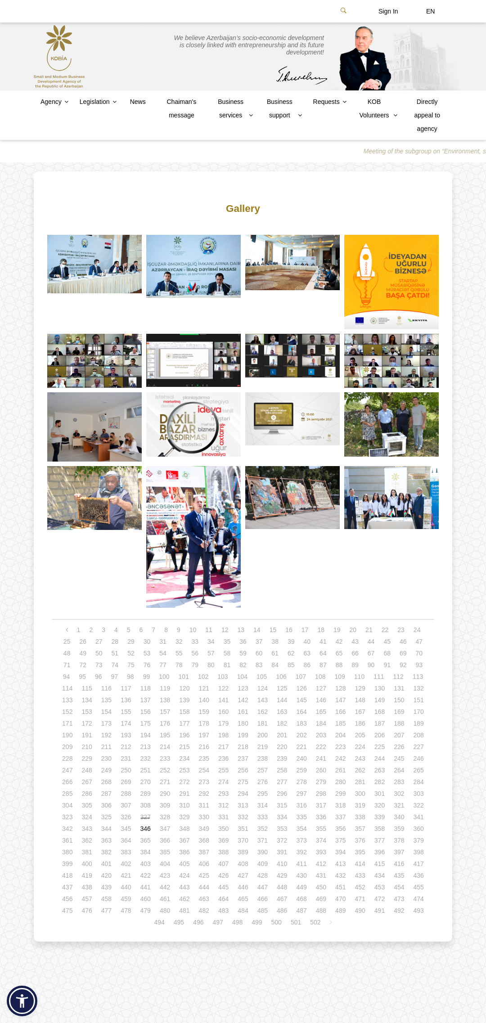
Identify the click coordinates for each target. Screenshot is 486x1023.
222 (321, 746)
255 (223, 770)
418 (67, 875)
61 (275, 653)
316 (301, 805)
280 (340, 781)
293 (223, 793)
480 (165, 910)
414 (360, 863)
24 (417, 629)
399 (67, 863)
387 (204, 852)
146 (321, 700)
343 (86, 828)
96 (98, 676)
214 (165, 746)
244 (379, 758)
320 (379, 805)
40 (307, 641)
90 (371, 665)
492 (399, 910)
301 (379, 793)
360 (419, 828)
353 (282, 828)
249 (106, 770)
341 (419, 817)
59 (243, 653)
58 (227, 653)
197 (204, 735)
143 (262, 700)
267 (86, 781)
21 (369, 629)
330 (204, 817)
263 (379, 770)
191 (86, 735)
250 (126, 770)
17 (305, 629)
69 (403, 653)
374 (321, 840)
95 (82, 676)
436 (419, 875)
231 (126, 758)
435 (399, 875)
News (138, 101)
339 (379, 817)
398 (419, 852)
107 (301, 676)
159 (204, 711)
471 (360, 898)
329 (184, 817)
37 (259, 641)
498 (237, 922)
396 (379, 852)
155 (126, 711)
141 (223, 700)
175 (145, 723)
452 (360, 887)
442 (165, 887)
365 (145, 840)
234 (184, 758)
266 (67, 781)
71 (67, 665)
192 (106, 735)
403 (145, 863)
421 (126, 875)
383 (126, 852)
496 (198, 922)
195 (165, 735)
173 (106, 723)
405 (184, 863)
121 (204, 688)
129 (360, 688)
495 (179, 922)
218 (243, 746)
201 (282, 735)
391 (282, 852)
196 (184, 735)
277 (282, 781)
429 (282, 875)
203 (321, 735)
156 (145, 711)
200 (262, 735)
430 (301, 875)
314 (262, 805)
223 (340, 746)
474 (419, 898)
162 (262, 711)
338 (360, 817)
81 (227, 665)
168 (379, 711)
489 (340, 910)
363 (106, 840)
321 (399, 805)
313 (243, 805)
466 (262, 898)
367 (184, 840)
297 (301, 793)
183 (301, 723)
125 (282, 688)
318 (340, 805)
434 (379, 875)
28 (115, 641)
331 (223, 817)
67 (371, 653)
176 (165, 723)
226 (399, 746)
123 (243, 688)
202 (301, 735)
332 (243, 817)
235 (204, 758)
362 (86, 840)
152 (67, 711)
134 (86, 700)
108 (320, 676)
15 (273, 629)
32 (179, 641)
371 (262, 840)
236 (223, 758)
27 (99, 641)
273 (204, 781)
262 (360, 770)
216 (204, 746)
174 (126, 723)
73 (99, 665)
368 (204, 840)
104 (242, 676)
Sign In (388, 11)
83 (259, 665)
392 (301, 852)
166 (340, 711)
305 (86, 805)
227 (419, 746)
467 (282, 898)
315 (282, 805)
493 (419, 910)
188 (399, 723)
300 (360, 793)
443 (184, 887)
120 (184, 688)
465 (243, 898)
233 (165, 758)
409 (262, 863)
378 (399, 840)
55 (179, 653)
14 (257, 629)
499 (257, 922)
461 (165, 898)
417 (419, 863)
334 (282, 817)
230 (106, 758)
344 (106, 828)
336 (321, 817)
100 (164, 676)
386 (184, 852)
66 (355, 653)
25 (67, 641)
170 (419, 711)
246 (419, 758)
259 (301, 770)
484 (243, 910)
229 (86, 758)
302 (399, 793)
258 (282, 770)
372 (282, 840)
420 (106, 875)
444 (204, 887)
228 (67, 758)
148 (360, 700)
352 (262, 828)
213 (145, 746)
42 (339, 641)
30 (147, 641)
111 (379, 676)
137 (145, 700)
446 (243, 887)
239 (282, 758)
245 (399, 758)
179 (223, 723)
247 (67, 770)
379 (419, 840)
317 (321, 805)
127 (321, 688)
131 (399, 688)
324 (86, 817)
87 (323, 665)
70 (419, 653)
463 (204, 898)
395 (360, 852)
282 (379, 781)
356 (340, 828)
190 (67, 735)
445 (223, 887)
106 (281, 676)
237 (243, 758)
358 (379, 828)
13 (240, 629)
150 (399, 700)
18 (320, 629)
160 (223, 711)
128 (340, 688)
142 (243, 700)
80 (211, 665)
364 (126, 840)
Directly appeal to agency (427, 115)
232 (145, 758)
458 (106, 898)
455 (419, 887)
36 (243, 641)
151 (419, 700)
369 (223, 840)
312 (223, 805)
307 (126, 805)
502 (315, 922)
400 (86, 863)
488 (321, 910)
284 (419, 781)
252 (165, 770)
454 (399, 887)
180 (243, 723)
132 (419, 688)
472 (379, 898)
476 (86, 910)
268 (106, 781)
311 (204, 805)
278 (301, 781)
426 (223, 875)
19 (337, 629)
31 (162, 641)
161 (243, 711)
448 (282, 887)
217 (223, 746)
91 (387, 665)
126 (301, 688)
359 (399, 828)
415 (379, 863)
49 (82, 653)
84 (275, 665)
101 (184, 676)
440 (126, 887)
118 (145, 688)
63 (307, 653)
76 (147, 665)
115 (86, 688)
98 (130, 676)
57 (211, 653)
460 (145, 898)
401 (106, 863)
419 (86, 875)
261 (340, 770)
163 (282, 711)
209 (67, 746)
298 (321, 793)
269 (126, 781)
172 (86, 723)
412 (321, 863)
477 (106, 910)
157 (165, 711)
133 (67, 700)
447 (262, 887)
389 (243, 852)
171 (67, 723)
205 (360, 735)
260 (321, 770)
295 (262, 793)
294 (243, 793)
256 (243, 770)
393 (321, 852)
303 (419, 793)
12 (225, 629)
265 (419, 770)
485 (262, 910)
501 (296, 922)
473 (399, 898)
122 (223, 688)
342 (67, 828)
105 (261, 676)
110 (359, 676)
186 (360, 723)
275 (243, 781)
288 (126, 793)
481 (184, 910)
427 (243, 875)
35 (227, 641)
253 (184, 770)
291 (184, 793)
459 (126, 898)
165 (321, 711)
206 (379, 735)
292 (204, 793)
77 (162, 665)
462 (184, 898)
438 (86, 887)
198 (223, 735)
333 (262, 817)
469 (321, 898)
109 (339, 676)
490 (360, 910)
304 (67, 805)
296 (282, 793)
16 (288, 629)
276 (262, 781)
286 (86, 793)
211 (106, 746)
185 (340, 723)
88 (339, 665)
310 (184, 805)
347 (165, 828)
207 (399, 735)
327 (145, 817)
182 (282, 723)
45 (387, 641)
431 (321, 875)
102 (203, 676)
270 (145, 781)
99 (146, 676)
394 (340, 852)
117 (126, 688)
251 (145, 770)
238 (262, 758)
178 (204, 723)
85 (291, 665)
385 (165, 852)
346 (145, 828)
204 (340, 735)
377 (379, 840)
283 (399, 781)
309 (165, 805)
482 (204, 910)
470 (340, 898)
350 (223, 828)
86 (307, 665)
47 (419, 641)
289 (145, 793)
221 (301, 746)
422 (145, 875)
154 (106, 711)
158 (184, 711)
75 (131, 665)
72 (82, 665)
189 (419, 723)
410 (282, 863)
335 (301, 817)
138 (165, 700)
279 (321, 781)
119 (165, 688)
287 (106, 793)
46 (403, 641)
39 (291, 641)
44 (371, 641)
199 (243, 735)
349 (204, 828)
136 (126, 700)
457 (86, 898)
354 (301, 828)
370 (243, 840)
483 (223, 910)
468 (301, 898)
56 (194, 653)
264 (399, 770)
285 (67, 793)
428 (262, 875)
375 (340, 840)
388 (223, 852)
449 (301, 887)
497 (217, 922)
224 (360, 746)
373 (301, 840)
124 (262, 688)
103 (222, 676)
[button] (22, 1001)
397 (399, 852)
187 (379, 723)
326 (126, 817)
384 (145, 852)
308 (145, 805)
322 (419, 805)
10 (193, 629)
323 (67, 817)
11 (208, 629)
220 (282, 746)
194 (145, 735)
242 (340, 758)
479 (145, 910)
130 (379, 688)
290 (165, 793)
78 (179, 665)
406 (204, 863)
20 (353, 629)
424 (184, 875)
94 (66, 676)
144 (282, 700)
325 (106, 817)
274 (223, 781)
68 (387, 653)
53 (147, 653)
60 (259, 653)
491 (379, 910)
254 (204, 770)
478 (126, 910)
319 (360, 805)
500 (276, 922)
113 (418, 676)
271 (165, 781)
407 (223, 863)
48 (67, 653)
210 (86, 746)
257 (262, 770)
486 (282, 910)
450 (321, 887)
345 (126, 828)
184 (321, 723)
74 (115, 665)
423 (165, 875)
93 (419, 665)
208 (419, 735)
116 (106, 688)
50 (99, 653)
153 (86, 711)
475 (67, 910)
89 (355, 665)
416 (399, 863)
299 (340, 793)
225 (379, 746)
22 (385, 629)
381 (86, 852)
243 (360, 758)
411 (301, 863)
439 (106, 887)
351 (243, 828)
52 (131, 653)
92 (403, 665)
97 (114, 676)
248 (86, 770)
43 (355, 641)
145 (301, 700)
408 (243, 863)
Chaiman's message (181, 108)
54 (162, 653)
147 (340, 700)
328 (165, 817)
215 (184, 746)
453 (379, 887)
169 (399, 711)
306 (106, 805)
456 (67, 898)
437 (67, 887)
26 (82, 641)
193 (126, 735)
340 (399, 817)
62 (291, 653)
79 (194, 665)
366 (165, 840)
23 (401, 629)
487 (301, 910)
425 (204, 875)
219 (262, 746)
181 (262, 723)
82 (243, 665)
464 (223, 898)
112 (398, 676)
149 (379, 700)
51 (115, 653)
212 (126, 746)
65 (339, 653)
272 (184, 781)
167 (360, 711)
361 (67, 840)
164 (301, 711)
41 (323, 641)
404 (165, 863)
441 (145, 887)
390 (262, 852)
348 (184, 828)
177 (184, 723)
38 (275, 641)
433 (360, 875)
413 (340, 863)
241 (321, 758)
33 (194, 641)
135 (106, 700)
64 (323, 653)
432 (340, 875)
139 (184, 700)
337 (340, 817)
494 (159, 922)
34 (211, 641)
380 (67, 852)
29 (131, 641)
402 (126, 863)
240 (301, 758)
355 (321, 828)
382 (106, 852)
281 (360, 781)
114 (67, 688)
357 (360, 828)
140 (204, 700)
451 (340, 887)
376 (360, 840)
